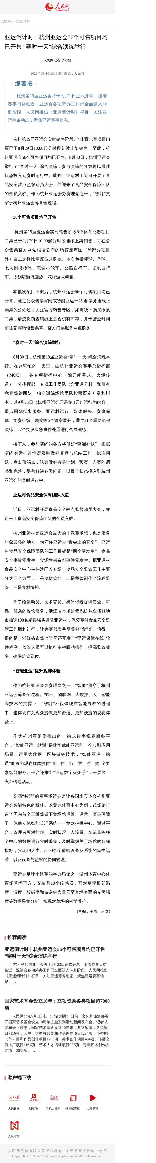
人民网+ (34, 1100)
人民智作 (14, 1127)
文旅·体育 (23, 21)
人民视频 (92, 1100)
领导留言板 (73, 1100)
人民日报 (14, 1100)
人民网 (6, 21)
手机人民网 (53, 1100)
